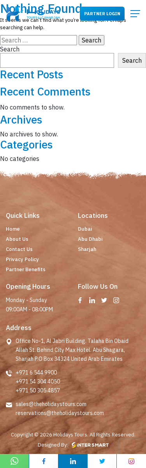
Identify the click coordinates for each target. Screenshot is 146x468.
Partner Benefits (26, 269)
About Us (17, 239)
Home (13, 229)
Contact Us (19, 249)
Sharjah (87, 249)
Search (9, 49)
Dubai (85, 229)
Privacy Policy (22, 259)
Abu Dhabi (90, 239)
